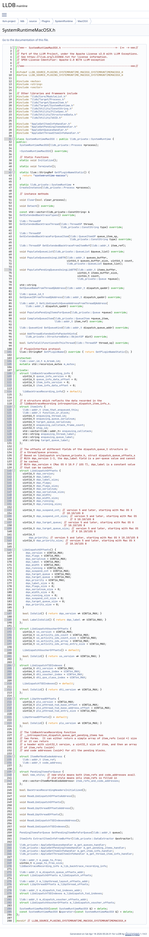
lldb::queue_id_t (32, 294)
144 (8, 482)
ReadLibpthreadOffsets (43, 814)
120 (8, 409)
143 (8, 479)
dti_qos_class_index (50, 677)
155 (8, 516)
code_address (52, 762)
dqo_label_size (47, 479)
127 (8, 431)
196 (8, 641)
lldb (22, 21)
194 (8, 635)
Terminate (44, 166)
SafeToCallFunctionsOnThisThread (50, 343)
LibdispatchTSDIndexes (46, 665)
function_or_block (55, 412)
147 (8, 492)
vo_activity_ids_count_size (56, 637)
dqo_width (43, 494)
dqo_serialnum (46, 488)
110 (8, 379)
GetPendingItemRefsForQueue (71, 832)
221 (8, 717)
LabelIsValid (39, 619)
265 (8, 851)
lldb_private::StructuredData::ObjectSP (54, 336)
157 (8, 522)
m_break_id (51, 361)
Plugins (46, 21)
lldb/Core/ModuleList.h (48, 96)
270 (8, 866)
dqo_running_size (48, 504)
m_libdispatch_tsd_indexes (83, 893)
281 (8, 899)
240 (8, 774)
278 (8, 890)
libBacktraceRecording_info (50, 373)
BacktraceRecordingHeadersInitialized (54, 790)
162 (8, 537)
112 (8, 385)
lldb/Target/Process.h (48, 99)
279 (8, 893)
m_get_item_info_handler (94, 851)
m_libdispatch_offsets (75, 875)
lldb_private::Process (66, 145)
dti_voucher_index (49, 674)
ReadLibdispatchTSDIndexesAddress (51, 820)
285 (8, 911)
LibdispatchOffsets (44, 470)
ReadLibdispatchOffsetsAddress (49, 796)
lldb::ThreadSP (30, 221)
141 (8, 473)
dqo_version (44, 473)
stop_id (41, 428)
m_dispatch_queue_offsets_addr (61, 872)
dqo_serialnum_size (50, 492)
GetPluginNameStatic (69, 172)
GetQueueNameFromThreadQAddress (42, 288)
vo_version (43, 631)
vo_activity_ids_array (52, 641)
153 (8, 510)
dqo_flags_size (47, 486)
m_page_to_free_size (47, 863)
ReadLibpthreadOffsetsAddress (48, 808)
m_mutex (69, 364)
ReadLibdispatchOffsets (44, 802)
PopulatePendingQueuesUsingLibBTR (51, 269)
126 (8, 428)
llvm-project (9, 21)
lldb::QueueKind (31, 327)
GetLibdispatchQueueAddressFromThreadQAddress (72, 303)
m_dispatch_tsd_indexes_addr (60, 890)
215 (8, 698)
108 (8, 373)
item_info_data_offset (52, 385)
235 (8, 759)
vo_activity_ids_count (52, 635)
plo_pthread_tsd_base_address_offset (63, 708)
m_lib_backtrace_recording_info (83, 866)
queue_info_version (50, 376)
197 (8, 644)
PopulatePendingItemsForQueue (48, 312)
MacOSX (83, 21)
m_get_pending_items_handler (104, 847)
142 (8, 476)
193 (8, 631)
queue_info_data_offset (53, 379)
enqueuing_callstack (76, 431)
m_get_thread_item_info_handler (109, 853)
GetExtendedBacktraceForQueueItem (44, 236)
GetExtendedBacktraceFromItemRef (66, 245)
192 (8, 628)
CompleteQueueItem (40, 318)
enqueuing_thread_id (50, 415)
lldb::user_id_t (31, 361)
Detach (31, 206)
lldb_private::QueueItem (72, 318)
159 (8, 528)
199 (8, 650)
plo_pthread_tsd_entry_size (56, 710)
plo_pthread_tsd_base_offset (56, 704)
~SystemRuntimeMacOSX (35, 151)
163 (8, 540)
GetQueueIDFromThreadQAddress (41, 297)
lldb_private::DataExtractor (93, 838)
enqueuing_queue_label (57, 437)
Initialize (45, 160)
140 (8, 470)
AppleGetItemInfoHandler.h (51, 123)
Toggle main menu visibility (5, 13)
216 (8, 701)
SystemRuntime (64, 21)
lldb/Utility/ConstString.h (51, 108)
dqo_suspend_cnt (47, 510)
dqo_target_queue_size (52, 528)
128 (8, 434)
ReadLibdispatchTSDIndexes (46, 826)
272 (8, 872)
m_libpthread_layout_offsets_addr (63, 881)
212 (8, 689)
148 (8, 494)
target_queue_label (54, 440)
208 (8, 677)
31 (8, 139)
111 (8, 382)
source (33, 21)
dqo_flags (43, 482)
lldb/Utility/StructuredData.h (54, 114)
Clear (31, 200)
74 (8, 269)
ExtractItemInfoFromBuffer (52, 838)
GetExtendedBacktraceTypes (39, 215)
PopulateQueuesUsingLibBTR (46, 257)
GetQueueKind (53, 327)
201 (8, 656)
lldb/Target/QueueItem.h (49, 102)
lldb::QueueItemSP (83, 236)
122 (8, 415)
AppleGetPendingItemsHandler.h (54, 126)
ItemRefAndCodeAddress (46, 756)
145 (8, 486)
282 (8, 902)
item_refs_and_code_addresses (97, 780)
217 (8, 704)
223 (8, 723)
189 (8, 619)
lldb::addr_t (100, 245)
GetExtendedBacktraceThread (39, 224)
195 (8, 637)
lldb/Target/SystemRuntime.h (52, 105)
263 (8, 844)
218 (8, 708)
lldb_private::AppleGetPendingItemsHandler (51, 847)
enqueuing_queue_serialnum (55, 418)
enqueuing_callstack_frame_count (59, 425)
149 (8, 498)
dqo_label (43, 476)
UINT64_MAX (71, 671)
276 (8, 884)
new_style (37, 774)
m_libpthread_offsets (73, 884)
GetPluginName (54, 351)
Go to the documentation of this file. (25, 40)
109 (8, 376)
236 (8, 762)
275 (8, 881)
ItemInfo (36, 406)
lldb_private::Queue (91, 279)
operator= (67, 911)
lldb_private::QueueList (72, 251)
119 (8, 406)
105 (8, 364)
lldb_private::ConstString (80, 227)
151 (8, 504)
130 (8, 440)
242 (8, 780)
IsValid (35, 613)
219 (8, 710)
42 (8, 172)
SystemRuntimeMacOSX (40, 139)
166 (8, 549)
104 (8, 361)
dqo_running (44, 501)
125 (8, 425)
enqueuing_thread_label (57, 434)
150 (8, 501)
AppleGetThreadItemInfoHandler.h (55, 133)
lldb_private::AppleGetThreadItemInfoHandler (52, 853)
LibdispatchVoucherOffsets (49, 628)
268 (8, 860)
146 (8, 488)
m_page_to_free (50, 860)
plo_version (44, 701)
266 (8, 853)
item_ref (49, 759)
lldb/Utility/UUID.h (46, 117)
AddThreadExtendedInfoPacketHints (51, 333)
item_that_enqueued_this (60, 409)
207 (8, 674)
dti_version (44, 668)
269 (8, 863)
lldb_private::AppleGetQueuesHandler (46, 844)
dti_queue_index (47, 671)
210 (8, 683)
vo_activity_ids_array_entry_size (60, 644)
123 (8, 418)
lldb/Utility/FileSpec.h (49, 111)
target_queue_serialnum (53, 422)
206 (8, 671)
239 (8, 771)
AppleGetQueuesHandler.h (49, 129)
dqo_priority (38, 537)
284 (8, 908)
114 (8, 391)
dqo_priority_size (49, 540)
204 (8, 665)
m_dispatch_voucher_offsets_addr (63, 899)
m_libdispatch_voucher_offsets (92, 902)
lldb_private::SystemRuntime (90, 139)
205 (8, 668)
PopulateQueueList (40, 251)
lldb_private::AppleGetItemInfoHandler (48, 851)
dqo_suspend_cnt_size (51, 516)
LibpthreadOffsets (43, 698)
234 (8, 756)
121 (8, 412)
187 (8, 613)
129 (8, 437)
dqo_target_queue (48, 522)
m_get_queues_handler (89, 844)
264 (8, 847)
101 (8, 351)
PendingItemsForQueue (45, 771)
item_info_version (49, 382)
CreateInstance (30, 187)
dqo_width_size (47, 498)
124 (8, 422)
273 (8, 875)
